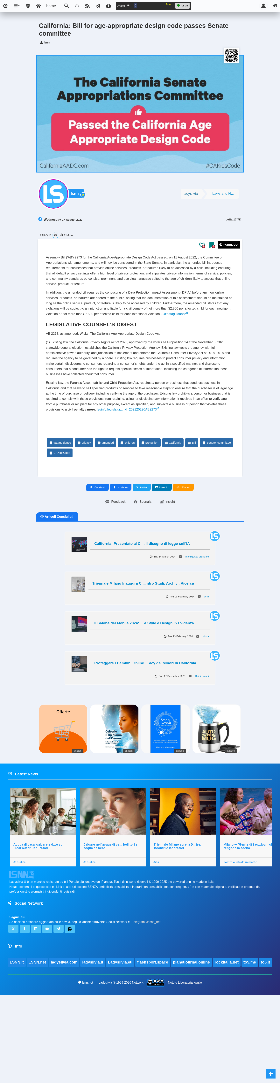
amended (105, 505)
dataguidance (60, 505)
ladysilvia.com (64, 1039)
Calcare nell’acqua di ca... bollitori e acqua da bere (112, 915)
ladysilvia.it (93, 1039)
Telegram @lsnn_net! (146, 994)
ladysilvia (191, 195)
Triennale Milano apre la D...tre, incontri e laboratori (179, 915)
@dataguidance (155, 340)
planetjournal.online (192, 1039)
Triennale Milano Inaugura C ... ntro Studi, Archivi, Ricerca (143, 647)
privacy (84, 505)
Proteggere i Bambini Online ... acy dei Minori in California (145, 727)
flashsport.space (153, 1039)
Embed (183, 550)
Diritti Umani (202, 740)
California (172, 505)
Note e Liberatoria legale (185, 1070)
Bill (191, 505)
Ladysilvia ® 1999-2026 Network (121, 1070)
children (127, 505)
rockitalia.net (228, 1039)
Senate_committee (216, 505)
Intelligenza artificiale (197, 620)
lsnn (76, 195)
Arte (206, 660)
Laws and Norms (225, 195)
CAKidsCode (59, 516)
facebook (120, 550)
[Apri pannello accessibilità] (28, 6)
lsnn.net (85, 1070)
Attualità (20, 931)
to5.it (14, 1050)
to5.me (251, 1039)
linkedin (161, 550)
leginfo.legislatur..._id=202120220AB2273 (143, 468)
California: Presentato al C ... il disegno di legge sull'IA (142, 608)
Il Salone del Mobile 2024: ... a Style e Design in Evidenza (144, 687)
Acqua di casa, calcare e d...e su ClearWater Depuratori (38, 915)
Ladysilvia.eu (121, 1039)
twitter (141, 550)
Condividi (97, 550)
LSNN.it (17, 1039)
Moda (205, 700)
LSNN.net (37, 1039)
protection (149, 505)
